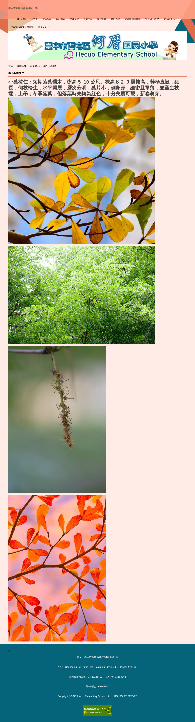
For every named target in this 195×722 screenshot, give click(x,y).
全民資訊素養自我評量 (22, 26)
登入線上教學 (152, 19)
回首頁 (34, 19)
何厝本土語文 (170, 19)
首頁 (10, 66)
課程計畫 (101, 19)
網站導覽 (21, 19)
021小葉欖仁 (50, 66)
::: (12, 19)
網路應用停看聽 (133, 19)
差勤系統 (115, 19)
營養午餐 (88, 19)
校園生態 (22, 66)
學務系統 (74, 19)
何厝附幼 (46, 19)
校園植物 (35, 66)
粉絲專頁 (60, 19)
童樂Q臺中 (43, 26)
